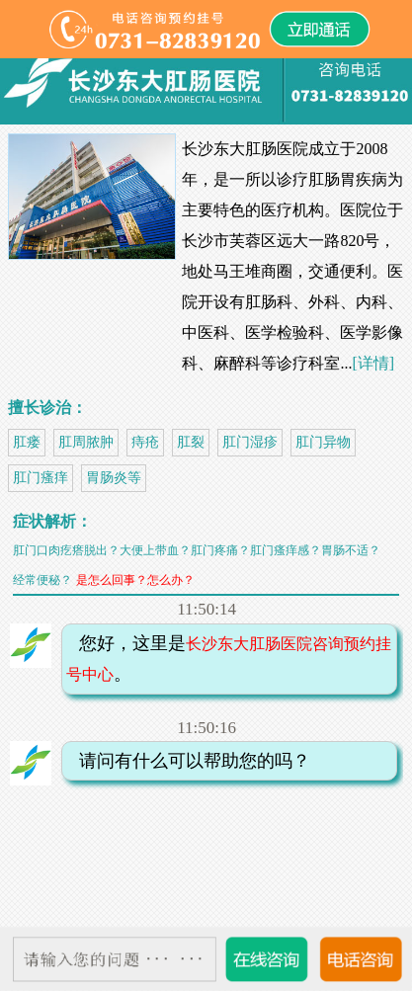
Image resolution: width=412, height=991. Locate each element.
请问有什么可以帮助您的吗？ (188, 761)
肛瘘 (27, 442)
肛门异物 (323, 442)
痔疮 (145, 442)
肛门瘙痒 (40, 477)
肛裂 (191, 442)
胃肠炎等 (113, 477)
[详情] (373, 363)
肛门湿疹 (250, 442)
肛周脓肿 (86, 442)
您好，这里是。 (229, 658)
